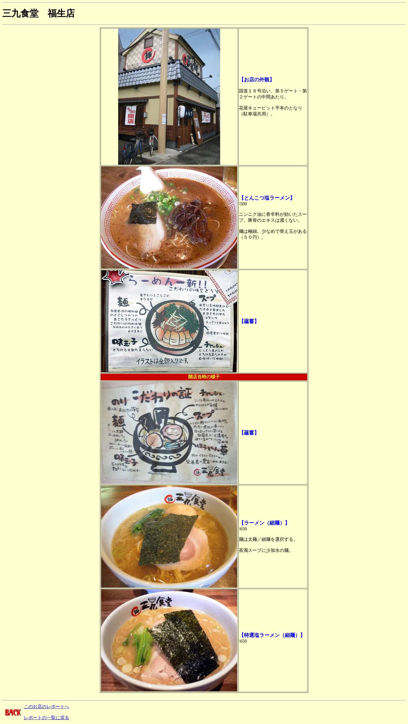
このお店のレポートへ (46, 706)
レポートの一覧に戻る (46, 717)
